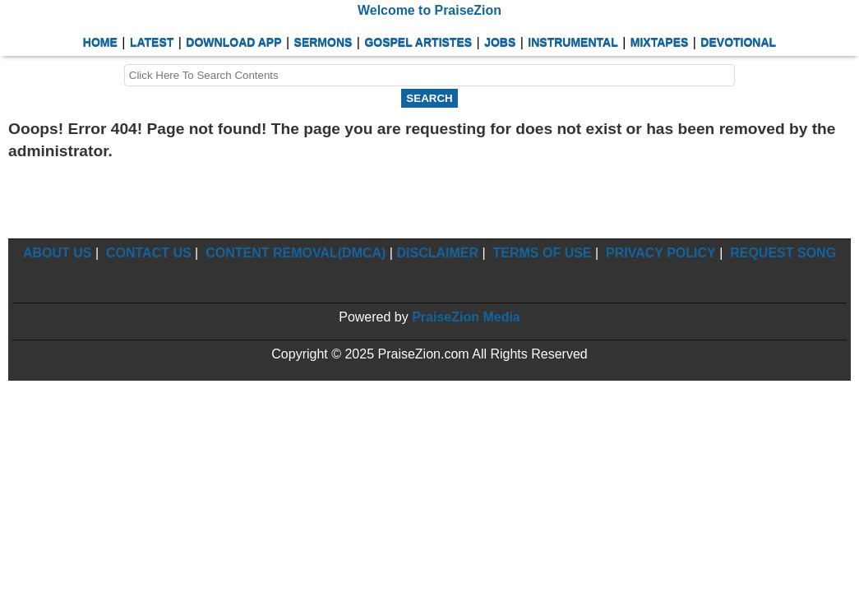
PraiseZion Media (466, 317)
